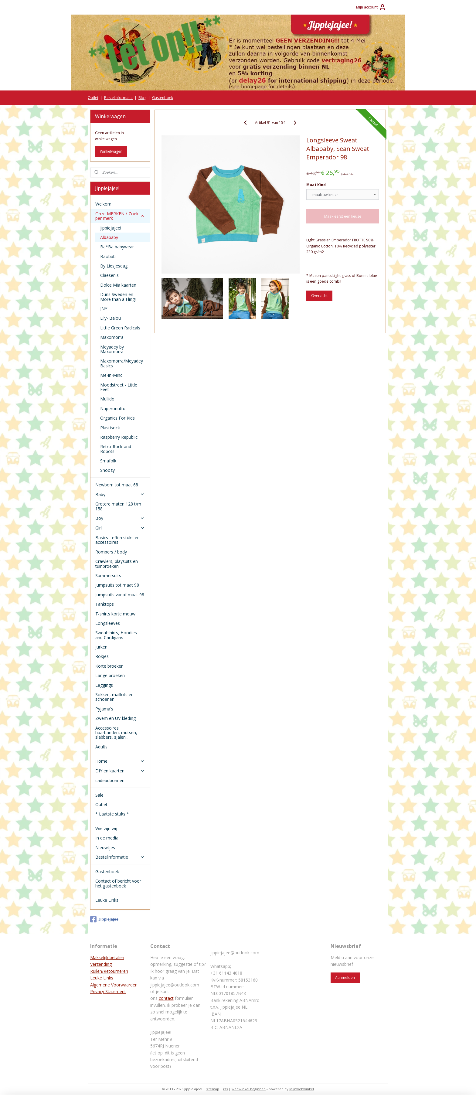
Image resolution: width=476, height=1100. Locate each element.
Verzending (101, 964)
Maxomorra (112, 337)
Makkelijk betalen (107, 957)
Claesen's (109, 275)
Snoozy (107, 470)
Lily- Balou (110, 318)
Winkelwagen (111, 151)
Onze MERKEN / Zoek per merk (120, 216)
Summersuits (108, 575)
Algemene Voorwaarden (114, 985)
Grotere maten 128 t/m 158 (118, 506)
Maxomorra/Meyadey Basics (121, 363)
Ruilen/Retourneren (109, 971)
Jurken (101, 647)
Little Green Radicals (120, 328)
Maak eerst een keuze (342, 216)
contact (166, 998)
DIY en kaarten (120, 771)
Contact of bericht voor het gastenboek (118, 883)
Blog (142, 97)
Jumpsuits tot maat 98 (117, 585)
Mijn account (371, 7)
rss (225, 1089)
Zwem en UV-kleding (115, 718)
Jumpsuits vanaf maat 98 (119, 595)
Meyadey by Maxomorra (112, 349)
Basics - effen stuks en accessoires (117, 540)
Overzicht (319, 295)
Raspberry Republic (119, 437)
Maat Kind (316, 184)
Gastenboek (162, 97)
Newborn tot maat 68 (116, 485)
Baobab (108, 256)
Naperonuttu (112, 408)
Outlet (93, 97)
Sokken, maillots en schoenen (114, 697)
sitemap (212, 1089)
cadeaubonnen (109, 780)
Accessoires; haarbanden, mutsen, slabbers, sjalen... (116, 732)
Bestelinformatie (118, 97)
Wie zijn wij (106, 828)
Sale (99, 795)
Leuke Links (106, 900)
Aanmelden (345, 977)
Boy (120, 518)
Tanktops (104, 604)
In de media (106, 838)
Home (120, 761)
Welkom (103, 204)
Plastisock (110, 428)
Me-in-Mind (111, 375)
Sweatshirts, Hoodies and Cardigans (116, 635)
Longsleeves (107, 623)
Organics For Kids (117, 418)
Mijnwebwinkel (301, 1089)
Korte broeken (109, 666)
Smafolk (108, 461)
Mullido (107, 399)
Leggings (104, 685)
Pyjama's (104, 709)
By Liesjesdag (113, 266)
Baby (120, 494)
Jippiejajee (104, 919)
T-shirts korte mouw (115, 614)
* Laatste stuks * (112, 814)
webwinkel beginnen (249, 1089)
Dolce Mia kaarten (118, 285)
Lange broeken (110, 675)
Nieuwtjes (105, 847)
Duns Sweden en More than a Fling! (118, 296)
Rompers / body (111, 552)
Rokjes (102, 656)
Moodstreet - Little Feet (118, 387)
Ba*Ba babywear (117, 247)
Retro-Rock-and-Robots (116, 449)
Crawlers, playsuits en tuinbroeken (116, 563)
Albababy (109, 237)
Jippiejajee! (110, 228)
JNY (103, 309)
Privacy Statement (108, 991)
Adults (101, 747)
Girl (120, 528)
